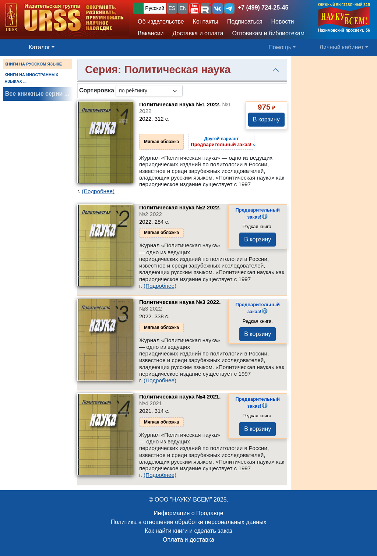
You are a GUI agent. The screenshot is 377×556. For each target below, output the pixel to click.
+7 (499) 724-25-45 (263, 7)
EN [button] (183, 8)
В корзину (266, 119)
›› (223, 142)
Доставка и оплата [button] (198, 33)
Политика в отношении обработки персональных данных (188, 522)
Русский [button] (154, 8)
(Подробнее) (98, 191)
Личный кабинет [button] (342, 47)
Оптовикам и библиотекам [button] (268, 33)
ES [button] (172, 8)
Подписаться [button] (245, 21)
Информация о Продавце (188, 513)
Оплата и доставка (188, 539)
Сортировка (96, 90)
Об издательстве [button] (161, 21)
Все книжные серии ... (37, 94)
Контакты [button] (205, 21)
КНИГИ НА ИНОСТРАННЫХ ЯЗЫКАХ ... (31, 78)
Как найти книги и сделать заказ (188, 531)
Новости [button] (282, 21)
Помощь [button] (279, 47)
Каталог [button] (39, 47)
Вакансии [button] (151, 33)
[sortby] (149, 90)
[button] (194, 8)
